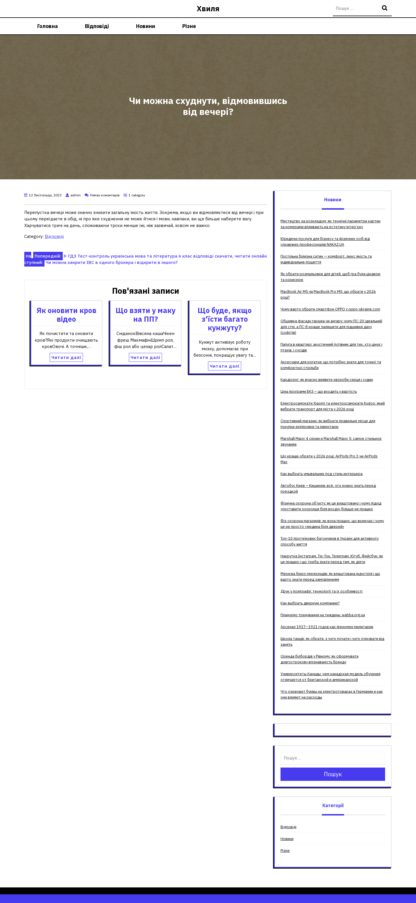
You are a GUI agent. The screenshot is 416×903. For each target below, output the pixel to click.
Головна (47, 26)
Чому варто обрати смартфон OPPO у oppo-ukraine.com (330, 309)
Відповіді (97, 26)
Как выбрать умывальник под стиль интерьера (322, 473)
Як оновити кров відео (66, 315)
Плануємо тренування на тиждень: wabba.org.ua (323, 614)
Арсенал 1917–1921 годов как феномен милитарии (327, 626)
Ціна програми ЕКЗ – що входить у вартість (319, 391)
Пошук (385, 8)
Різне (189, 26)
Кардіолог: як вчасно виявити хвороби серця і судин (327, 379)
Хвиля (208, 8)
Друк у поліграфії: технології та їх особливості (322, 591)
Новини (145, 26)
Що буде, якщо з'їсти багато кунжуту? (225, 319)
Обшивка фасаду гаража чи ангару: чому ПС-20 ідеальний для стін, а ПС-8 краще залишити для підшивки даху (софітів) (331, 327)
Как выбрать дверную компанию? (310, 603)
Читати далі (66, 357)
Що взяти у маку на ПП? (145, 315)
